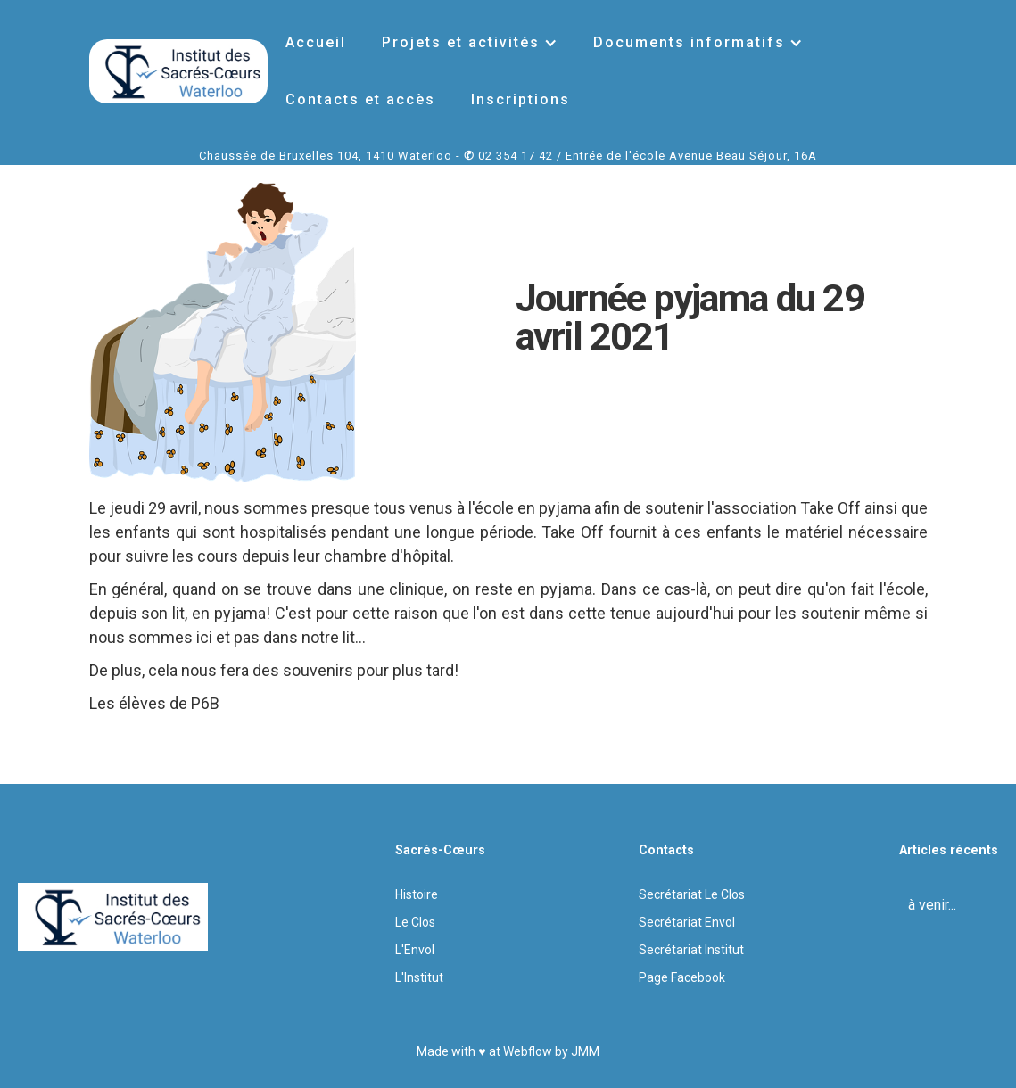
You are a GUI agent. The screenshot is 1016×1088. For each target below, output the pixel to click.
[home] (178, 71)
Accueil (315, 42)
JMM (585, 1051)
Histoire (416, 894)
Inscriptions (520, 99)
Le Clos (415, 922)
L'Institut (419, 977)
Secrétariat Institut (691, 950)
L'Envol (414, 950)
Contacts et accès (360, 99)
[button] (469, 42)
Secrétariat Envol (687, 922)
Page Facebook (682, 977)
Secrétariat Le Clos (692, 894)
